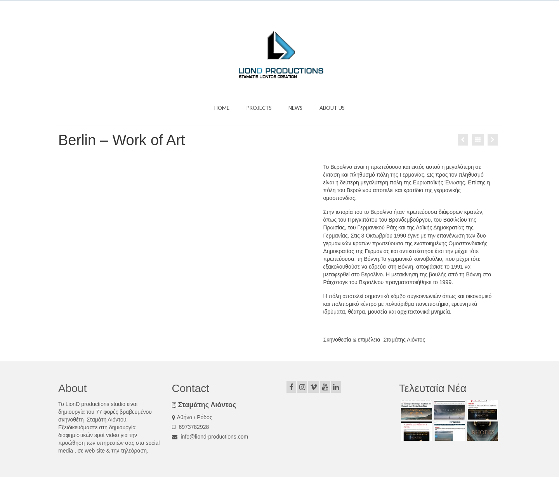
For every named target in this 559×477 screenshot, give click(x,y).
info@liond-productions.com (210, 437)
